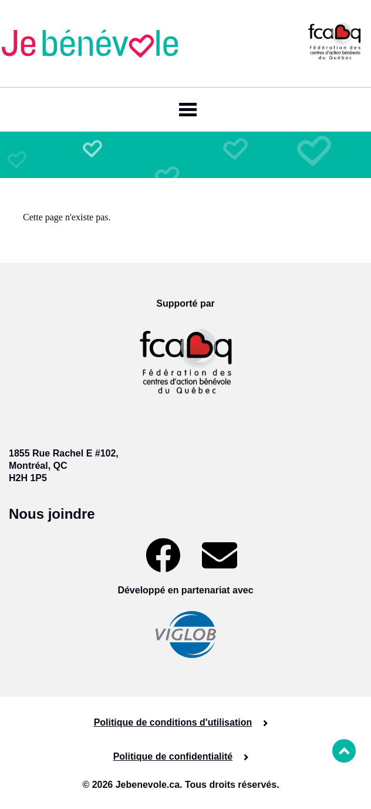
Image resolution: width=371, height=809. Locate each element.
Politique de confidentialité (173, 756)
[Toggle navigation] (185, 109)
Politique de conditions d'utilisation (173, 722)
